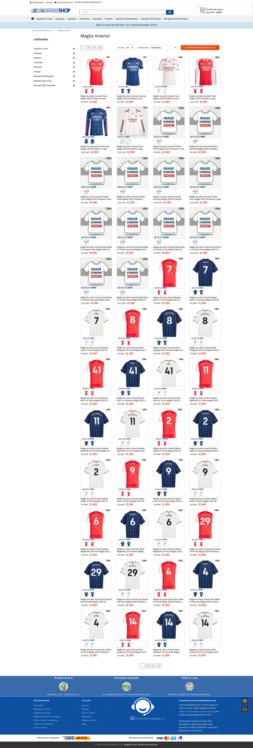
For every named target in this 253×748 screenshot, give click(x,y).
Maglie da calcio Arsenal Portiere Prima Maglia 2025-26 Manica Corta (168, 147)
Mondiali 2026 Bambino (44, 76)
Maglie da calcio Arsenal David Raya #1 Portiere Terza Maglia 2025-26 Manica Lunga (132, 299)
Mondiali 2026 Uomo (42, 81)
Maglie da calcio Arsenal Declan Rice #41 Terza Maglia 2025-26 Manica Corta (167, 400)
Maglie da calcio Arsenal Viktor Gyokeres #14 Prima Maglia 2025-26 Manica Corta (131, 652)
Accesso (49, 2)
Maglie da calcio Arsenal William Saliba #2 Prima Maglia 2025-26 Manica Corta (167, 450)
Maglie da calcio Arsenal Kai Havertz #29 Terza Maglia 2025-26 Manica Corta (132, 601)
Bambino (37, 58)
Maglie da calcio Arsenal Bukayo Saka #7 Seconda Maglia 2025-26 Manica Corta (204, 299)
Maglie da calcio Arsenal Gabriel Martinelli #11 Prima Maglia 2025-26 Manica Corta (204, 400)
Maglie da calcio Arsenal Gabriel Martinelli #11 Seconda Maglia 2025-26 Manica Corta (96, 450)
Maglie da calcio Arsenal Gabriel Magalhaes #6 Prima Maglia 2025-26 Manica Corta (95, 551)
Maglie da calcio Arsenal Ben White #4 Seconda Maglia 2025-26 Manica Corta (204, 601)
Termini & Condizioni (43, 724)
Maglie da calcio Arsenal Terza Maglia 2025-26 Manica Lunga (130, 147)
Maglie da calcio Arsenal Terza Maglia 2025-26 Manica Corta (166, 97)
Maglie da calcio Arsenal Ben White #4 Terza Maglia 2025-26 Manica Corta (96, 652)
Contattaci (38, 705)
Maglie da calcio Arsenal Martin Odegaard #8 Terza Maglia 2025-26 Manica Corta (204, 350)
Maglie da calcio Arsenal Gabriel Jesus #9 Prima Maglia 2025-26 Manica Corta (130, 501)
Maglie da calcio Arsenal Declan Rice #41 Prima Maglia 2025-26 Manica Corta (94, 400)
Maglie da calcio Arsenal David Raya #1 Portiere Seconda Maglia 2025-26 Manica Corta (132, 249)
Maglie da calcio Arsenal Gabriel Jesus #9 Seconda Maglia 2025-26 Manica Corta (168, 501)
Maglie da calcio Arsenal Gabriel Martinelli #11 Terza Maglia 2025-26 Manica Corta (132, 450)
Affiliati (85, 709)
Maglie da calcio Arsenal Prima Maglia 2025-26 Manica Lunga (202, 97)
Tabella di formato (42, 713)
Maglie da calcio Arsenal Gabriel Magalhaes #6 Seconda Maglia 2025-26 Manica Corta (130, 551)
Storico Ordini (88, 713)
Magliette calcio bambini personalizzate (140, 744)
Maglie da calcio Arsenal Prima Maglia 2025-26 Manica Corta (94, 97)
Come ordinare (41, 728)
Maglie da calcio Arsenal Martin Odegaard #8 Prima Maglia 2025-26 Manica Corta (132, 350)
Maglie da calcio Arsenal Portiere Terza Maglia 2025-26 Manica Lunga (205, 198)
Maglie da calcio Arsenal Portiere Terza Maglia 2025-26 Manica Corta (96, 198)
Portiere (37, 72)
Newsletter (87, 717)
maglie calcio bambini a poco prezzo (196, 712)
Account (86, 705)
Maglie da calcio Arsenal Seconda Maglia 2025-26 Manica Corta (131, 97)
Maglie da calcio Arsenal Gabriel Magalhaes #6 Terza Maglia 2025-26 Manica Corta (168, 551)
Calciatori (38, 53)
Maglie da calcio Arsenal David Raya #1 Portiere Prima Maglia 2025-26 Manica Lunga (205, 249)
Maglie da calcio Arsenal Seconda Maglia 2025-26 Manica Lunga (95, 147)
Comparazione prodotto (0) (200, 47)
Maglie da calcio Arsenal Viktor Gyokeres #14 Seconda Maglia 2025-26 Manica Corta (166, 652)
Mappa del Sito (89, 720)
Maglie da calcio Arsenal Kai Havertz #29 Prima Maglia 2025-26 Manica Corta (205, 551)
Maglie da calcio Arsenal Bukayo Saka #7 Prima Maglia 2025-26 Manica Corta (167, 299)
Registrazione (38, 2)
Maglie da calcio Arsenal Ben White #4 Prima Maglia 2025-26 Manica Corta (168, 601)
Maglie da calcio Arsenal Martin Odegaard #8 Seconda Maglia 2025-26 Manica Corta (168, 350)
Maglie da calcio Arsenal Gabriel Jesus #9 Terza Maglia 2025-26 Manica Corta (203, 501)
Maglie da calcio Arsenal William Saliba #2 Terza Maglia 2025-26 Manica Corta (94, 501)
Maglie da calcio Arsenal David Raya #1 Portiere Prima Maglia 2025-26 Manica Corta (96, 249)
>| (100, 47)
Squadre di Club (41, 49)
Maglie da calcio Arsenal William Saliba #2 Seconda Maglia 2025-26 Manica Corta (204, 450)
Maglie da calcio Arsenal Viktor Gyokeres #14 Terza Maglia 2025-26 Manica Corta (205, 652)
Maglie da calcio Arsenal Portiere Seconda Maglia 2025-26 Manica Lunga (167, 199)
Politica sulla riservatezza (46, 720)
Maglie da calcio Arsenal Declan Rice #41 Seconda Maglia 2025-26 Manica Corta (132, 400)
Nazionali (38, 67)
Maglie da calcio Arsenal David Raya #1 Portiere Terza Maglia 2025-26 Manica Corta (169, 249)
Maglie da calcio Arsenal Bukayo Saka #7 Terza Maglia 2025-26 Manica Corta (94, 350)
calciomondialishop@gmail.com (88, 2)
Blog (84, 724)
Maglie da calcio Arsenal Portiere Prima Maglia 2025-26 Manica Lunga (131, 199)
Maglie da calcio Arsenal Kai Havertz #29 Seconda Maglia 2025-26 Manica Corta (96, 601)
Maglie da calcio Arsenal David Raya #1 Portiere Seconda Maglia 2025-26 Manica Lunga (96, 299)
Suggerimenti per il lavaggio (47, 717)
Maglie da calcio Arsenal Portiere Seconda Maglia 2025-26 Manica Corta (203, 148)
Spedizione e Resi (42, 709)
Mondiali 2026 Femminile (44, 85)
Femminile (38, 62)
